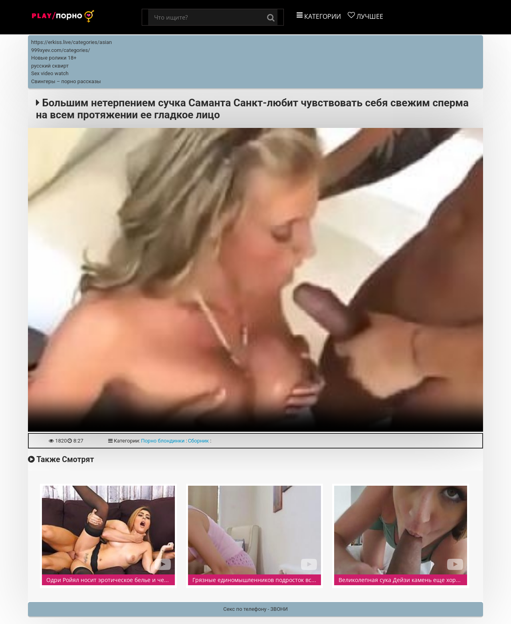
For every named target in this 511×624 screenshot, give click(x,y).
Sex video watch (50, 73)
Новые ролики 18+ (54, 58)
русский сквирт (50, 66)
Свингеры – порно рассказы (66, 81)
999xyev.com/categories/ (60, 50)
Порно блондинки (162, 441)
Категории (319, 16)
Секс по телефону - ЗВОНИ (255, 609)
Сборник (198, 441)
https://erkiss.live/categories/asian (71, 42)
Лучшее (365, 16)
